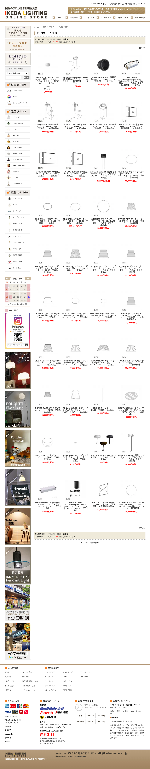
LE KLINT (16, 117)
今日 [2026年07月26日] (18, 304)
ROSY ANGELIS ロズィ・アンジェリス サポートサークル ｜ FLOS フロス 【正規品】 (76, 458)
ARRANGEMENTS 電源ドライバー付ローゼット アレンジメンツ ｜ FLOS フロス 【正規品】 (103, 175)
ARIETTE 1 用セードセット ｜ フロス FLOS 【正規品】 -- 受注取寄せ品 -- (103, 504)
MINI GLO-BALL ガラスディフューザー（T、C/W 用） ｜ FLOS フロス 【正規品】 (75, 315)
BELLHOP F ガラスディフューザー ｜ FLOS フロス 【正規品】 (48, 457)
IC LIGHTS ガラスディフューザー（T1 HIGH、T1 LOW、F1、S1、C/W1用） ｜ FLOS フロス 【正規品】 (131, 505)
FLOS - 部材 (63, 27)
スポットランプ (18, 242)
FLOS (15, 129)
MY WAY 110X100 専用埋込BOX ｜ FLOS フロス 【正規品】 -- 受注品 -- (131, 126)
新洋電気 (16, 171)
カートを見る (27, 672)
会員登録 (8, 676)
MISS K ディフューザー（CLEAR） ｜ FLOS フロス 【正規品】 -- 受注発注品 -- (131, 316)
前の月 (7, 278)
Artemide (16, 135)
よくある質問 (9, 686)
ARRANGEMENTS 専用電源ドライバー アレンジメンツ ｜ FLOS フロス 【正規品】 (48, 505)
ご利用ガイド (9, 681)
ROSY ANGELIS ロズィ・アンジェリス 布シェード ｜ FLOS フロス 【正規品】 (76, 410)
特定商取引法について (30, 681)
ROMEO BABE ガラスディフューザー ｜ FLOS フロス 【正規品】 (48, 410)
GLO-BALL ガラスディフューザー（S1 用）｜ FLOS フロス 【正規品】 (47, 221)
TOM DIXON (17, 147)
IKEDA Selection (19, 165)
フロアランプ (17, 230)
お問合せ (8, 690)
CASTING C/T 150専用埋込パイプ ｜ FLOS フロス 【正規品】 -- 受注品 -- (76, 126)
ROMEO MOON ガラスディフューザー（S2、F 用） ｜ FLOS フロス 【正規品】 (103, 363)
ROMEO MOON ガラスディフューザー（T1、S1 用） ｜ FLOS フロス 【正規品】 (76, 363)
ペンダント (17, 204)
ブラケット (17, 236)
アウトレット (17, 261)
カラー (15, 97)
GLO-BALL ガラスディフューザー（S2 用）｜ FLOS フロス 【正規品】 (75, 221)
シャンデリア (17, 198)
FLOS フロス (48, 27)
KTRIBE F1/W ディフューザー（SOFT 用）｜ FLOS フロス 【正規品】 (131, 221)
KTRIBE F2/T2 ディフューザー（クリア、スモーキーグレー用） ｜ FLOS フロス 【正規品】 (104, 269)
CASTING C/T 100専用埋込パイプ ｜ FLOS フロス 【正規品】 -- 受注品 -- (48, 126)
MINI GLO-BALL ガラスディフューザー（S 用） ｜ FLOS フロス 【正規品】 (103, 315)
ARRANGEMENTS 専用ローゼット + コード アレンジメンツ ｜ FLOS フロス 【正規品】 (131, 458)
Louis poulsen (18, 123)
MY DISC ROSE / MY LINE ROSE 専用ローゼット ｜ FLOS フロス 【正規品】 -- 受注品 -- (48, 80)
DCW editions (18, 159)
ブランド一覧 (17, 91)
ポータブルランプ (19, 223)
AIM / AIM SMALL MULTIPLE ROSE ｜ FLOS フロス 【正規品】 (104, 457)
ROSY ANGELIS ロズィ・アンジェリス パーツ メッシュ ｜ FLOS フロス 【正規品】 (131, 411)
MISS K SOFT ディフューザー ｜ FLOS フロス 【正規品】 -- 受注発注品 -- (48, 363)
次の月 (28, 278)
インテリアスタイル (20, 103)
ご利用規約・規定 (28, 686)
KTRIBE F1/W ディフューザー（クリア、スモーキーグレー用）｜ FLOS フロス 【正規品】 (48, 269)
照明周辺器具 (17, 255)
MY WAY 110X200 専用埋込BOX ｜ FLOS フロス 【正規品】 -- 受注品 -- (48, 174)
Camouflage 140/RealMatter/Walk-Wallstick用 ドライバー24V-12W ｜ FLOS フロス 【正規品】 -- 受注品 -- (131, 81)
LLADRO (16, 177)
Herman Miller (18, 153)
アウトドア (17, 249)
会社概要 (25, 676)
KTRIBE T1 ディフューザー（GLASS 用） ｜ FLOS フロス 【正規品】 (48, 315)
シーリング (17, 211)
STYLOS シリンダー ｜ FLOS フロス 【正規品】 (103, 409)
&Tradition (16, 141)
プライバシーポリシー (30, 690)
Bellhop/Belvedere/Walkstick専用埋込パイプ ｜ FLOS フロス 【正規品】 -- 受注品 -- (76, 80)
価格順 (59, 39)
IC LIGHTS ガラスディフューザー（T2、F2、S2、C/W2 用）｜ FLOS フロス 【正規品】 (104, 222)
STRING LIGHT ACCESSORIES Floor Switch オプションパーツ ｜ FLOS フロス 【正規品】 (76, 506)
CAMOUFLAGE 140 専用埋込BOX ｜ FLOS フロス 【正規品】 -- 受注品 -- (103, 79)
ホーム (36, 27)
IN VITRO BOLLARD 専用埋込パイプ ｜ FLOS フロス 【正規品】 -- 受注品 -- (103, 126)
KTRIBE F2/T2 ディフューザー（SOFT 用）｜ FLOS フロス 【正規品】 (75, 268)
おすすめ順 (51, 39)
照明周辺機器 (67, 690)
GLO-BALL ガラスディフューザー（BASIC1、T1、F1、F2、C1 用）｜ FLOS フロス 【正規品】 (131, 175)
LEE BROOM (17, 183)
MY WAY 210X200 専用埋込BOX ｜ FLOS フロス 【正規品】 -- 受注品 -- (76, 174)
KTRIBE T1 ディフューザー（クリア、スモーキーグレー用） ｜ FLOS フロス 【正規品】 (131, 269)
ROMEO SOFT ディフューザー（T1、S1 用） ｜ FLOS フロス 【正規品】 (131, 363)
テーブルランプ (18, 217)
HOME (7, 672)
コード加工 (17, 268)
